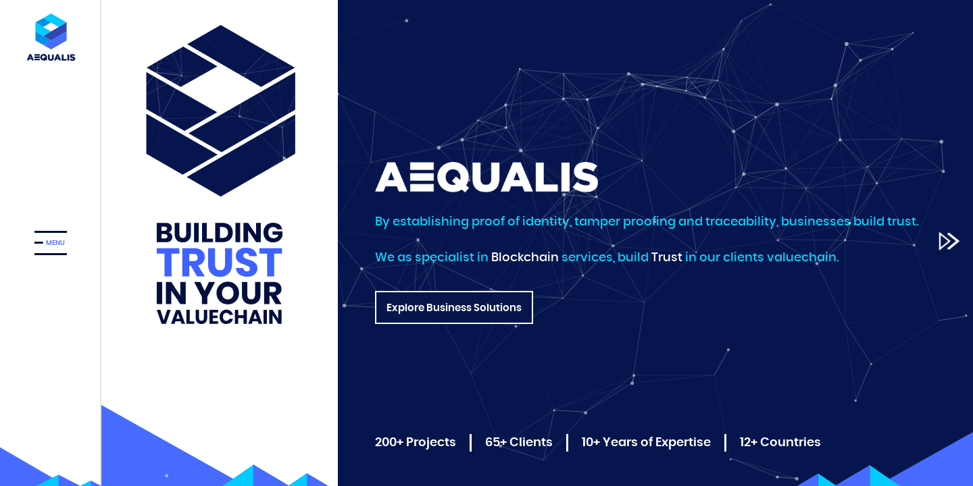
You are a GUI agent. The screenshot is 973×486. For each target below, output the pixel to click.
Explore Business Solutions (454, 313)
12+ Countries (780, 443)
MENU (55, 243)
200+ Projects (415, 443)
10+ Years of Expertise (646, 443)
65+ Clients (519, 443)
